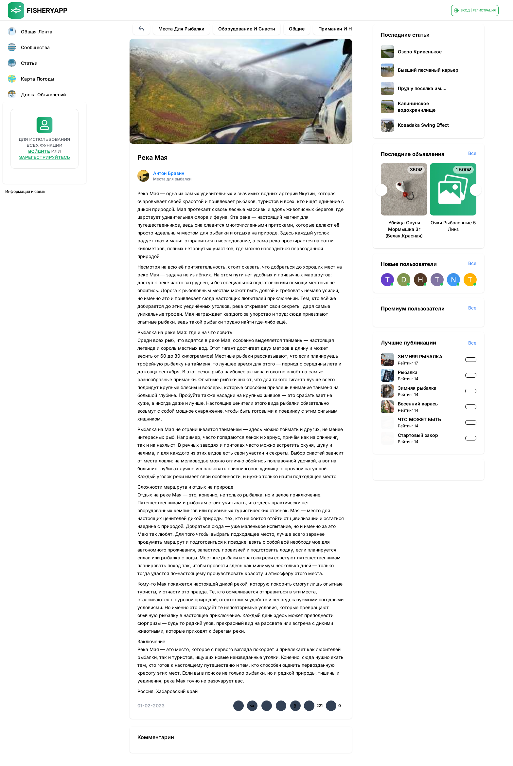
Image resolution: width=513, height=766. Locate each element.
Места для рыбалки (181, 28)
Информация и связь (25, 191)
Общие (297, 28)
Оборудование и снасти (246, 28)
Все (472, 153)
